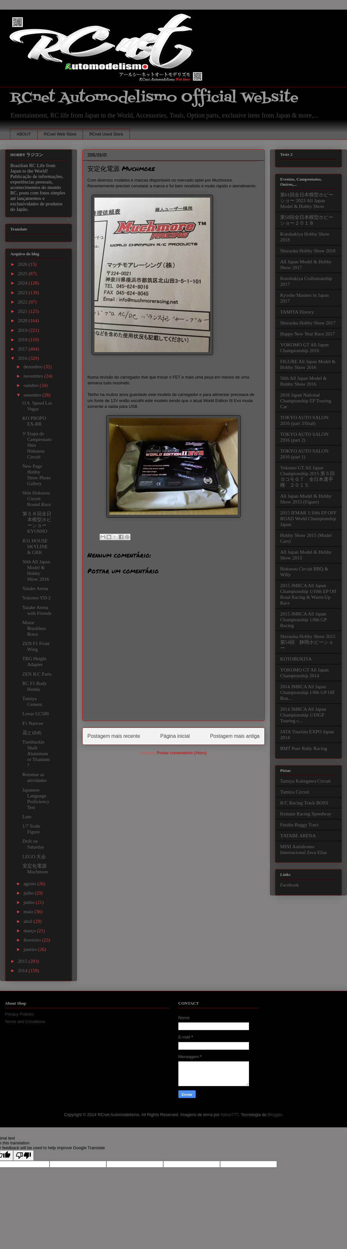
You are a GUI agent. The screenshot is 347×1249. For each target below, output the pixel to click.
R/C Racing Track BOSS (304, 802)
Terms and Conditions (25, 1021)
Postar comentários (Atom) (182, 752)
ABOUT (24, 134)
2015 (23, 961)
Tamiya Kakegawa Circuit (305, 781)
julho (29, 893)
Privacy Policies (19, 1014)
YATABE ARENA (298, 835)
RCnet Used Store (106, 134)
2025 (23, 273)
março (30, 930)
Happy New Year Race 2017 (307, 333)
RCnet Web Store (60, 134)
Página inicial (175, 736)
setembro (32, 395)
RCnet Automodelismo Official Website (154, 97)
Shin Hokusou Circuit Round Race (36, 498)
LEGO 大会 (34, 856)
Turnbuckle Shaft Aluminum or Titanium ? (36, 753)
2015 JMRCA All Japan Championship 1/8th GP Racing (303, 619)
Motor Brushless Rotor (34, 628)
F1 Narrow (32, 723)
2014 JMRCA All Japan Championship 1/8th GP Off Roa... (307, 692)
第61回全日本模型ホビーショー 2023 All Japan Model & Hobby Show (306, 200)
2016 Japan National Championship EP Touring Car (305, 400)
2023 (23, 292)
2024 (23, 283)
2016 (23, 358)
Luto (26, 816)
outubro (31, 385)
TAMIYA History (297, 312)
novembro (33, 376)
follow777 (230, 1114)
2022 (23, 302)
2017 (23, 349)
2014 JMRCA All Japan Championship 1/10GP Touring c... (303, 715)
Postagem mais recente (113, 736)
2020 (23, 320)
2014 (23, 970)
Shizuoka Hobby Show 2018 (307, 250)
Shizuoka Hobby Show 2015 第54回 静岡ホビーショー (307, 642)
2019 (23, 330)
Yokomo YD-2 (36, 597)
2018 (23, 339)
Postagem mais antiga (235, 736)
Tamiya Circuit (294, 791)
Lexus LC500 (35, 713)
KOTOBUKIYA (296, 659)
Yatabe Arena (35, 588)
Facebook (289, 884)
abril (28, 921)
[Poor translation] (23, 1155)
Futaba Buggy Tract (299, 824)
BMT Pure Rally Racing (303, 748)
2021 (23, 311)
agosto (30, 883)
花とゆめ (32, 732)
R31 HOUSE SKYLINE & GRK (35, 546)
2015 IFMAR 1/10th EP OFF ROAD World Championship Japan (308, 518)
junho (29, 902)
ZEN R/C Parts (37, 674)
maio (28, 911)
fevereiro (32, 940)
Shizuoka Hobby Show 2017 (307, 322)
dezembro (33, 366)
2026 (23, 264)
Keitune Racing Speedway (305, 813)
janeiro (30, 949)
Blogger (275, 1114)
